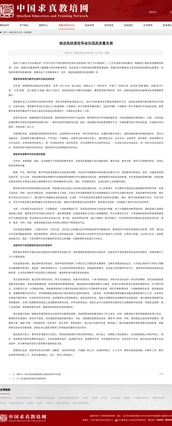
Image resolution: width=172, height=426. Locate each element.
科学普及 (109, 25)
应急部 (104, 398)
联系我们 (167, 25)
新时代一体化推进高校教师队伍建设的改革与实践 (39, 374)
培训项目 (128, 25)
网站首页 (4, 25)
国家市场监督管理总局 (68, 398)
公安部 (39, 403)
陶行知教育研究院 (81, 403)
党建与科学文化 (66, 25)
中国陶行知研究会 (141, 398)
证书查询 (148, 25)
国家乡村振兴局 (16, 403)
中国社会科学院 (62, 403)
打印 (161, 374)
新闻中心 (43, 25)
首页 (5, 32)
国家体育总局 (159, 398)
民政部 (30, 403)
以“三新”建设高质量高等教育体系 (31, 378)
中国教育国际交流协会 (45, 398)
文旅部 (85, 398)
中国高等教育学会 (23, 398)
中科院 (49, 403)
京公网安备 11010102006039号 (130, 420)
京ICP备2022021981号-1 (102, 420)
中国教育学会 (6, 398)
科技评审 (89, 25)
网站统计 (152, 420)
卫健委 (94, 398)
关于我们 (24, 25)
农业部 (3, 403)
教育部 (127, 398)
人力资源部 (115, 398)
